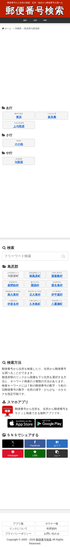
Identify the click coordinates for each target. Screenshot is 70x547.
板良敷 (52, 117)
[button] (63, 256)
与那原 (19, 162)
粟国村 (35, 285)
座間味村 (13, 285)
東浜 (19, 117)
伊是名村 (13, 303)
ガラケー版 (51, 523)
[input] (35, 256)
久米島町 (35, 303)
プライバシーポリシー (18, 533)
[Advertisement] (35, 68)
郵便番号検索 (35, 11)
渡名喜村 (57, 285)
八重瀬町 (57, 303)
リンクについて (18, 528)
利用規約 (51, 528)
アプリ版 (18, 523)
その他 (19, 144)
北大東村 (35, 294)
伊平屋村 (57, 294)
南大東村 (13, 294)
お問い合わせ (52, 533)
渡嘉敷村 (57, 276)
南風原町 (35, 276)
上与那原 (18, 126)
